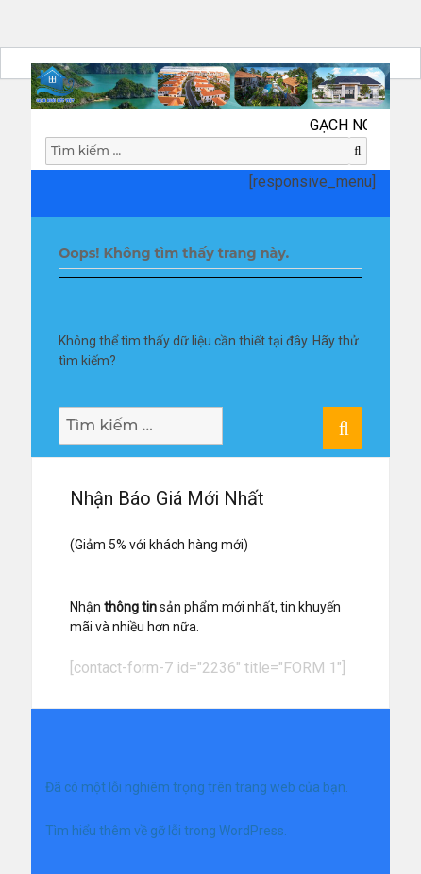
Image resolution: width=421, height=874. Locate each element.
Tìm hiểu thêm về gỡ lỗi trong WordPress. (166, 830)
